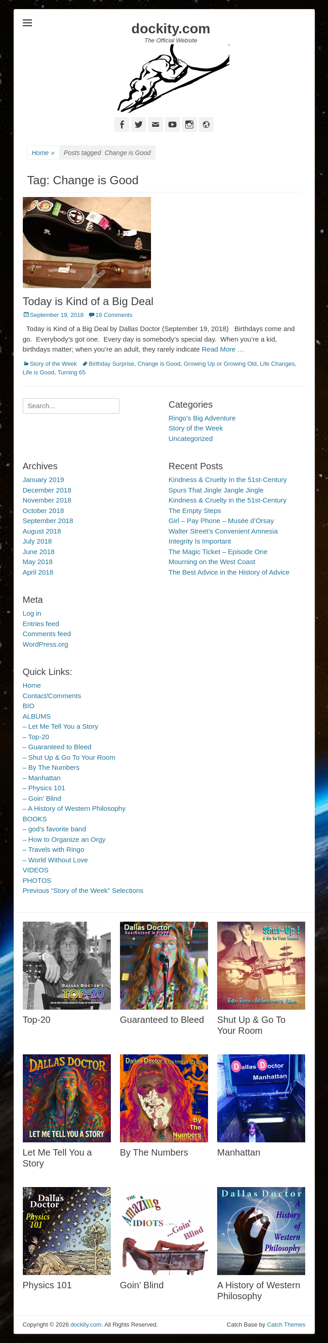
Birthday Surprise (112, 363)
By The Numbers (154, 1152)
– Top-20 (36, 737)
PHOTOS (37, 880)
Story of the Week (53, 363)
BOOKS (35, 819)
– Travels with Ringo (53, 849)
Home (43, 153)
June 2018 (39, 551)
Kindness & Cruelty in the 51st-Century (227, 500)
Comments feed (47, 634)
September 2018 (48, 520)
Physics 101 (47, 1285)
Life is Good (38, 372)
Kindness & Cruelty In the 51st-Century (228, 479)
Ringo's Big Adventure (202, 418)
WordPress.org (45, 644)
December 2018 (47, 490)
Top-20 (37, 1020)
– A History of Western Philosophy (74, 808)
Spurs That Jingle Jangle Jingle (216, 490)
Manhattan (238, 1152)
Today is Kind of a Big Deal (88, 301)
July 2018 (37, 541)
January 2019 (43, 479)
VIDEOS (36, 870)
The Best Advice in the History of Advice (229, 572)
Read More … (223, 349)
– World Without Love (55, 860)
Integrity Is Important (200, 541)
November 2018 (47, 500)
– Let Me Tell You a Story (61, 726)
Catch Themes (286, 1324)
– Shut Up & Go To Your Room (69, 757)
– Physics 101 (44, 788)
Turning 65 (71, 372)
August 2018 (42, 531)
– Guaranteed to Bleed (57, 747)
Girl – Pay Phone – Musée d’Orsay (221, 520)
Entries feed (41, 623)
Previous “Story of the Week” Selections (83, 890)
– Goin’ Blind (42, 798)
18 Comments (113, 314)
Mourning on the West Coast (212, 561)
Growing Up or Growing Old (220, 363)
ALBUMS (37, 716)
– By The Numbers (51, 767)
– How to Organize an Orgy (64, 839)
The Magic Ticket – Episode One (218, 551)
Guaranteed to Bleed (162, 1020)
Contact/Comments (52, 696)
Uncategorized (191, 438)
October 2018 (43, 510)
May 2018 (38, 561)
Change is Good (159, 363)
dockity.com (170, 28)
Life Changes (277, 363)
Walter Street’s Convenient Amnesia (223, 531)
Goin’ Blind (142, 1285)
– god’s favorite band (54, 829)
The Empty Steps (195, 510)
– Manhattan (42, 778)
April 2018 (38, 572)
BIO (29, 706)
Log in (32, 613)
